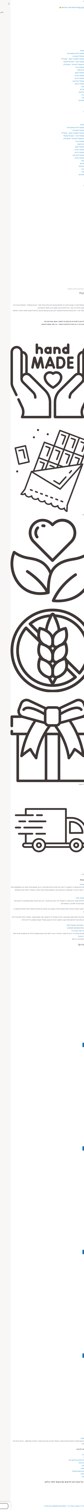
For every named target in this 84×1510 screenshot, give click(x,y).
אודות (78, 48)
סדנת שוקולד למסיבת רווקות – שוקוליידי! (64, 59)
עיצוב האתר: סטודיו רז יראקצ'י (74, 1506)
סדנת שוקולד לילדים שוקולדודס (66, 53)
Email (82, 1487)
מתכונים (77, 106)
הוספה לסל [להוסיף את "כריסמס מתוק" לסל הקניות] (77, 1253)
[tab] (42, 884)
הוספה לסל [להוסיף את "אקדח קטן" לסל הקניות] (77, 1149)
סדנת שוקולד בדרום (70, 78)
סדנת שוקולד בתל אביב (69, 81)
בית (78, 45)
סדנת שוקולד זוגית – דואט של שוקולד (65, 62)
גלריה (78, 109)
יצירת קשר (76, 111)
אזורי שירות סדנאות (73, 70)
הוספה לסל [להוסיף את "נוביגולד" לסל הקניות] (77, 1358)
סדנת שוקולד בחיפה (70, 84)
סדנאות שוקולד (74, 50)
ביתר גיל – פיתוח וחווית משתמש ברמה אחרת (49, 1506)
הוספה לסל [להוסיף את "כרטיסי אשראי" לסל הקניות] (77, 1045)
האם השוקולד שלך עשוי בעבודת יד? (72, 931)
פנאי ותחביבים (72, 100)
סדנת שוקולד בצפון (71, 73)
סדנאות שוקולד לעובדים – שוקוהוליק (65, 64)
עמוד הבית (80, 289)
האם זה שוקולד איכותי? (76, 884)
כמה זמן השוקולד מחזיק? (75, 936)
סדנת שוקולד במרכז (70, 75)
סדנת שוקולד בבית (71, 67)
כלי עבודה (74, 95)
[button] (42, 116)
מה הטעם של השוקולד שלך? (74, 898)
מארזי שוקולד (75, 86)
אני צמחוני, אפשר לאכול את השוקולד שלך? (70, 925)
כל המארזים (73, 89)
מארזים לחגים (72, 92)
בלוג (78, 103)
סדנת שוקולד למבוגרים (69, 56)
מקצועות (74, 97)
